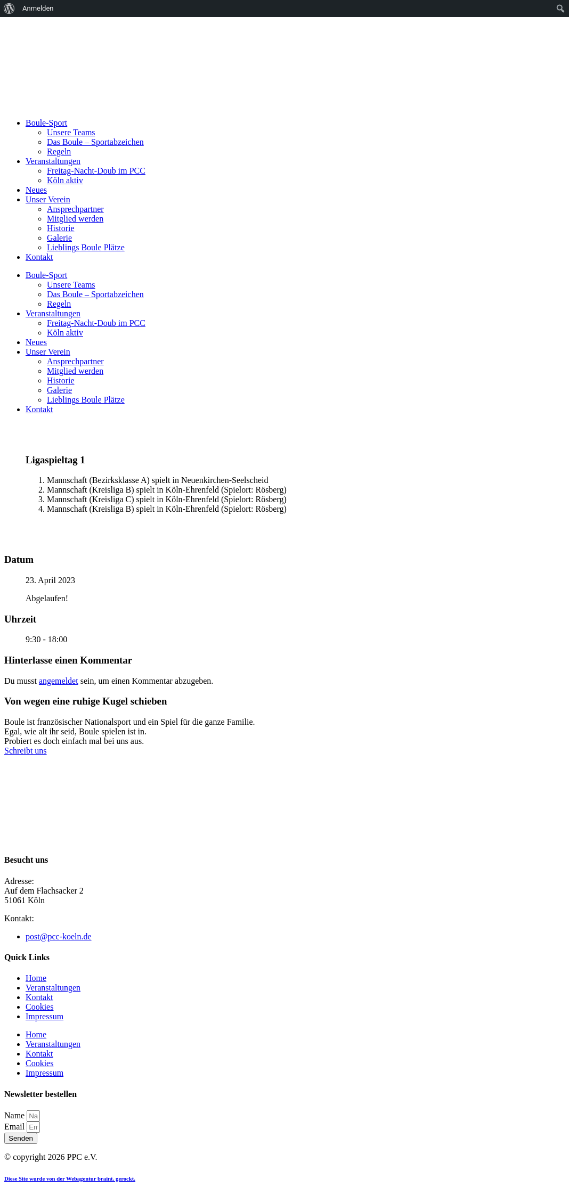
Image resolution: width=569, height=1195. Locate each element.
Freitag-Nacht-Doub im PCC (96, 170)
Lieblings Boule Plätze (86, 247)
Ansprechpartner (75, 209)
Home (36, 978)
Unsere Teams (71, 132)
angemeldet (58, 680)
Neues (36, 189)
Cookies (39, 1006)
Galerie (59, 237)
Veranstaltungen (53, 161)
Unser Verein (48, 199)
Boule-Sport (46, 122)
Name (15, 1115)
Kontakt (39, 256)
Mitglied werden (75, 218)
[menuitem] (9, 8)
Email (15, 1126)
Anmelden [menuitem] (38, 8)
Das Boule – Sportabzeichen (95, 141)
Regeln (59, 151)
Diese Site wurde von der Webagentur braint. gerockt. (69, 1178)
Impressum (44, 1016)
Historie (61, 228)
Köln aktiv (65, 180)
